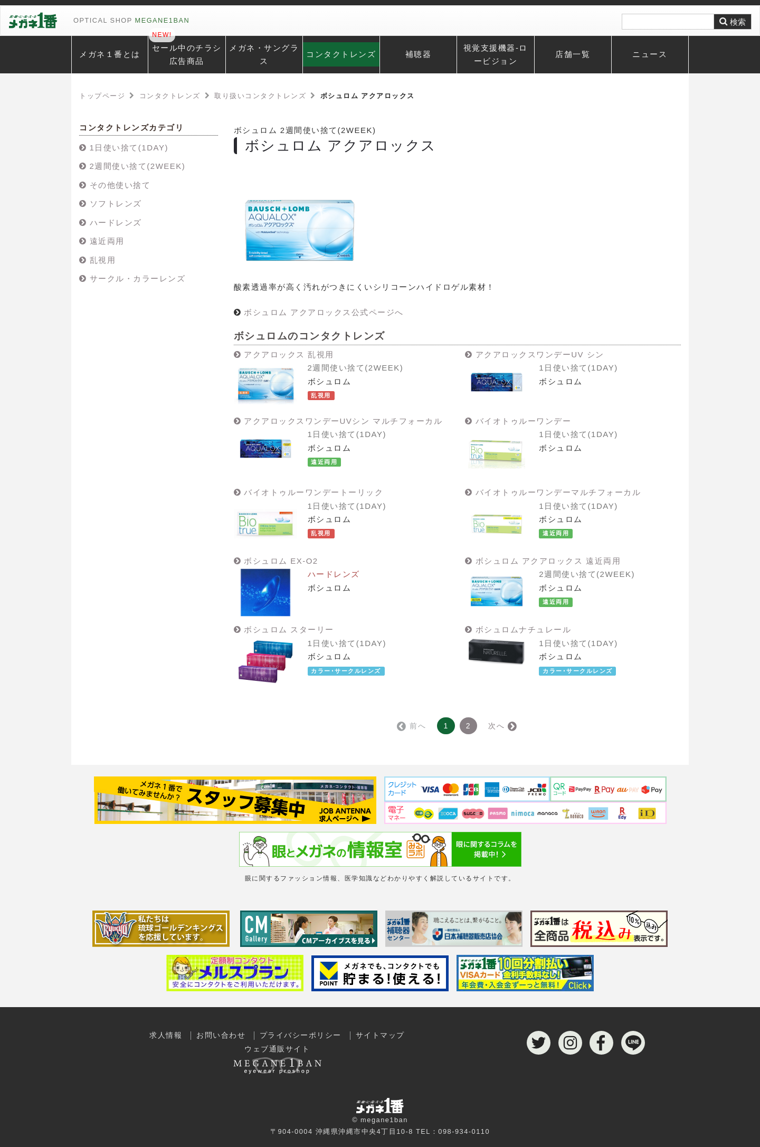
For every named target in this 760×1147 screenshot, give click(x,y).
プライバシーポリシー (300, 1035)
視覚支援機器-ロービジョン (495, 54)
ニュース (649, 54)
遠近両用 (107, 240)
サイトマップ (380, 1035)
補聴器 (418, 54)
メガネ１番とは (109, 54)
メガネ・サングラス (264, 54)
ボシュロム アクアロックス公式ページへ (324, 312)
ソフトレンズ (116, 203)
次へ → (502, 726)
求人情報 (165, 1035)
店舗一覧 (572, 54)
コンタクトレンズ (341, 54)
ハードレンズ (116, 222)
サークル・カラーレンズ (138, 278)
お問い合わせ (220, 1035)
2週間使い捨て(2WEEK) (138, 166)
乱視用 (103, 259)
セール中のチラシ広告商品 (187, 54)
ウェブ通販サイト (277, 1056)
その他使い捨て (120, 185)
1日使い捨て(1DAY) (129, 147)
